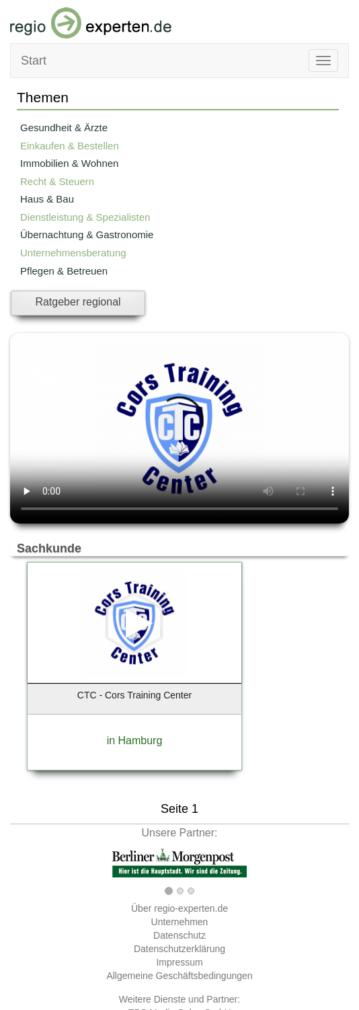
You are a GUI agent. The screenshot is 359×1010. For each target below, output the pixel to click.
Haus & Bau (47, 199)
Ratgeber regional (77, 302)
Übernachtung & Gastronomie (86, 234)
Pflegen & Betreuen (64, 271)
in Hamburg (135, 740)
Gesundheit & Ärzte (64, 127)
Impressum (179, 962)
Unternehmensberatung (73, 252)
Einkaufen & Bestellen (69, 145)
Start (33, 60)
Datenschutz (179, 935)
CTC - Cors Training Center (134, 695)
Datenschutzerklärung (179, 948)
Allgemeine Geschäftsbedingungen (179, 975)
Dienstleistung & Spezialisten (85, 217)
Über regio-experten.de (179, 908)
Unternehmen (179, 921)
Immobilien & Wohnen (69, 163)
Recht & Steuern (57, 181)
